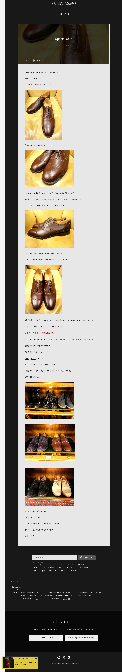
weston (74, 568)
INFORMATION (38, 60)
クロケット (53, 568)
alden (61, 565)
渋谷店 (27, 358)
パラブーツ (80, 565)
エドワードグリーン (39, 568)
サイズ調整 (52, 571)
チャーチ (70, 565)
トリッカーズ (51, 565)
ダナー (35, 571)
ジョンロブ (84, 568)
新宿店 (33, 358)
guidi (43, 571)
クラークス (64, 568)
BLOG (63, 14)
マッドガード (74, 571)
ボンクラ (63, 571)
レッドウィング (38, 565)
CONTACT (63, 622)
